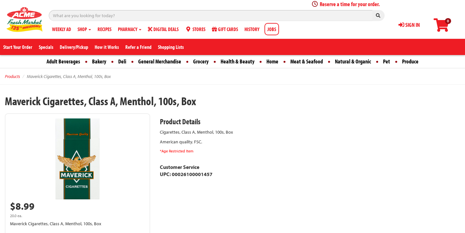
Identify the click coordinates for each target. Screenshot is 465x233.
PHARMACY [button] (129, 29)
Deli (122, 61)
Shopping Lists (171, 47)
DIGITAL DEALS (163, 29)
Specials (46, 47)
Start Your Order (17, 47)
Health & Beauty (237, 61)
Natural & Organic (353, 61)
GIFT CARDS (225, 29)
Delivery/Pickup (74, 47)
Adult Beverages (63, 61)
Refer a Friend (138, 47)
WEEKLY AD (61, 29)
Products (12, 76)
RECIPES (104, 29)
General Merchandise (159, 61)
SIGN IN (409, 24)
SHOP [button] (84, 29)
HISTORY (251, 29)
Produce (410, 61)
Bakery (99, 61)
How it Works (107, 47)
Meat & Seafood (306, 61)
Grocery (201, 61)
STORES (195, 29)
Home (272, 61)
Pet (386, 61)
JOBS (271, 29)
